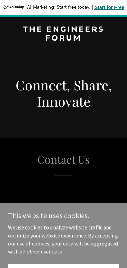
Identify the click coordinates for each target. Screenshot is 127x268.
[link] (63, 38)
